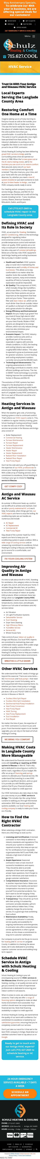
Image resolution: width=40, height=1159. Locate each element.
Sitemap (29, 1149)
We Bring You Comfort (17, 739)
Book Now (10, 21)
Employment (7, 1149)
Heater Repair (11, 450)
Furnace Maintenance (14, 440)
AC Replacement (12, 525)
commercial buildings (27, 250)
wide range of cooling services (14, 542)
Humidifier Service (13, 628)
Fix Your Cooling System (18, 558)
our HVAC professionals (24, 467)
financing (19, 773)
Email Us (18, 1144)
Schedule (29, 1144)
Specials (9, 24)
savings (29, 773)
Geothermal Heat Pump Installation (20, 703)
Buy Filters (26, 24)
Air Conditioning (11, 235)
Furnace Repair (12, 443)
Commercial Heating (14, 438)
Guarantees (27, 1147)
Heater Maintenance (14, 448)
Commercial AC (12, 528)
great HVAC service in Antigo (13, 154)
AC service (19, 941)
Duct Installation (12, 716)
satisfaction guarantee (11, 1022)
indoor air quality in (26, 637)
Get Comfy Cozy (13, 486)
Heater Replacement (14, 453)
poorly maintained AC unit (19, 508)
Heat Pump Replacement (16, 714)
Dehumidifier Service (14, 617)
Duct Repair (10, 719)
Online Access (15, 1153)
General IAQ (10, 630)
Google (4, 1037)
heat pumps (23, 679)
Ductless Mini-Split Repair (16, 698)
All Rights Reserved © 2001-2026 (27, 1153)
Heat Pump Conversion (15, 706)
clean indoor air (19, 301)
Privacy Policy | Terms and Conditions (20, 1155)
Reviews (19, 1149)
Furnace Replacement (14, 445)
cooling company (8, 808)
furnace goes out (28, 159)
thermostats (10, 679)
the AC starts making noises (13, 162)
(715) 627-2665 (21, 208)
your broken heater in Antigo (16, 182)
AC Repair (10, 523)
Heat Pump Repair (13, 461)
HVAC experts (21, 418)
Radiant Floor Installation (16, 456)
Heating (23, 232)
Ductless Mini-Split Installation (18, 701)
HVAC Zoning (11, 711)
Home (9, 1144)
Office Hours (20, 27)
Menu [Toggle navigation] (30, 36)
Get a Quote (29, 21)
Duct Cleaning (11, 620)
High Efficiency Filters (14, 625)
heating (27, 806)
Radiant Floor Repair (14, 458)
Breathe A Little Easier (17, 660)
